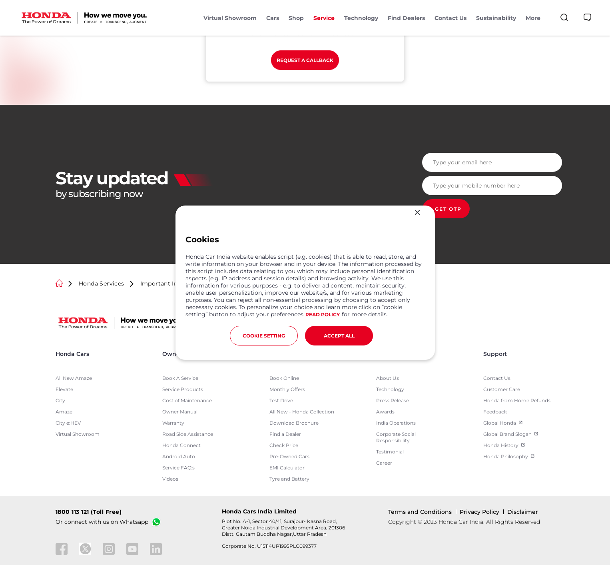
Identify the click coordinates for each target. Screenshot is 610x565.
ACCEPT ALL (339, 336)
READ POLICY (322, 314)
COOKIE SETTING (264, 336)
